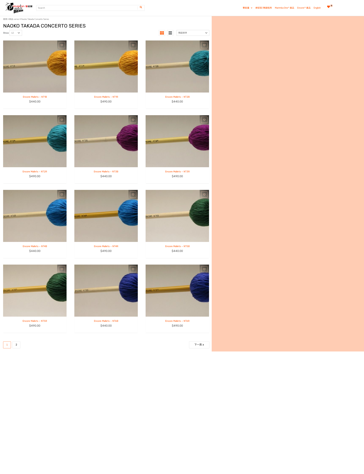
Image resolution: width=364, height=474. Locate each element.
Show (6, 32)
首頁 (5, 19)
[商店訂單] (193, 33)
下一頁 (198, 344)
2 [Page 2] (16, 344)
